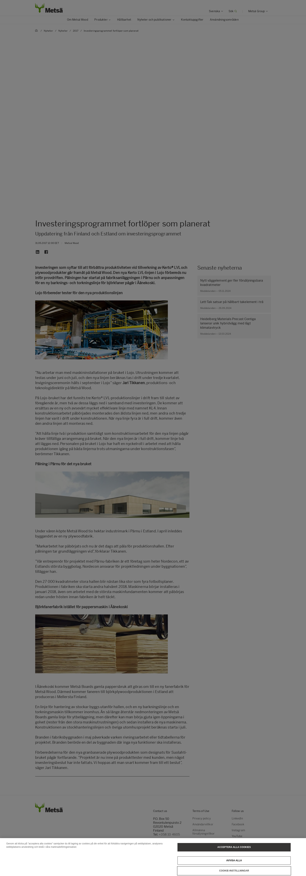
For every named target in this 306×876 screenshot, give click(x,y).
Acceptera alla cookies (234, 851)
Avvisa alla (234, 865)
